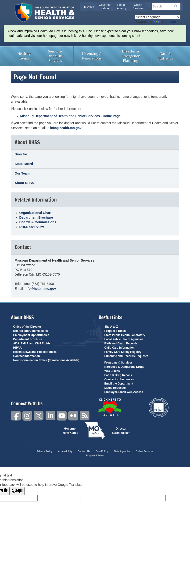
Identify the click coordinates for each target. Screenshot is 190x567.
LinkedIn (50, 416)
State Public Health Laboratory (124, 335)
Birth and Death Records (120, 343)
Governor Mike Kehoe (70, 430)
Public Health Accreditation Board (158, 407)
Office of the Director (27, 326)
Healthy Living (24, 56)
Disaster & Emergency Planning (131, 56)
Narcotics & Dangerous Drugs (124, 366)
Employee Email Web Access (123, 392)
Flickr (73, 416)
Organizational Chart (35, 213)
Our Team (22, 173)
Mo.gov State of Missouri (95, 431)
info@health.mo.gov (66, 128)
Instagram (27, 416)
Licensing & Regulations (92, 56)
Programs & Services (118, 362)
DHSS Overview (31, 227)
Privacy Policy (45, 451)
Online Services (138, 6)
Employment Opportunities (31, 335)
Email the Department (118, 383)
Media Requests (115, 387)
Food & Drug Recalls (118, 375)
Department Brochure (36, 217)
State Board (24, 164)
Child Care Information (119, 347)
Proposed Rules (115, 330)
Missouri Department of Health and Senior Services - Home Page (70, 116)
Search (176, 6)
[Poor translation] (17, 491)
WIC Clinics (112, 371)
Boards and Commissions (30, 330)
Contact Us (84, 451)
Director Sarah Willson (121, 430)
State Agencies (122, 451)
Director (21, 154)
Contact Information (26, 356)
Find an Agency (121, 6)
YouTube (62, 416)
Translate (164, 22)
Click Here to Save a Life (109, 407)
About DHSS (24, 183)
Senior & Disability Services (55, 56)
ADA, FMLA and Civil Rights (32, 343)
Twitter (39, 416)
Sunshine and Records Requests (126, 356)
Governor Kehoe (105, 6)
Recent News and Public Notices (35, 352)
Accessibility (65, 451)
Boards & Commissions (37, 222)
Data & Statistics (165, 56)
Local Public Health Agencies (123, 339)
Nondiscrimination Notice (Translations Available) (46, 360)
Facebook (16, 416)
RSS (85, 416)
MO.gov (89, 6)
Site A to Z (111, 326)
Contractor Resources (119, 379)
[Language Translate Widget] (157, 17)
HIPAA (17, 347)
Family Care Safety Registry (123, 352)
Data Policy (102, 451)
